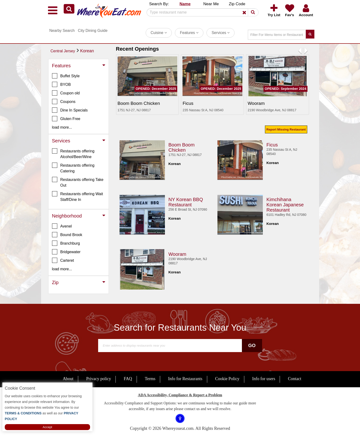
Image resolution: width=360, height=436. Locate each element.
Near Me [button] (211, 4)
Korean (87, 50)
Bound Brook (67, 234)
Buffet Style (66, 75)
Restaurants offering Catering (73, 168)
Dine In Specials (70, 110)
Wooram (177, 254)
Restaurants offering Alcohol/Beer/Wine (73, 153)
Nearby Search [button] (62, 31)
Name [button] (185, 4)
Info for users (263, 378)
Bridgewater (66, 251)
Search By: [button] (159, 4)
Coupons (64, 101)
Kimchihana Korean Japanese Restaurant (285, 205)
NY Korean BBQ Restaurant (185, 202)
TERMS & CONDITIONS (23, 413)
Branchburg (66, 243)
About (68, 378)
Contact (294, 378)
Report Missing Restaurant (286, 129)
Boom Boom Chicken (181, 147)
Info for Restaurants (185, 378)
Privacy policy (98, 378)
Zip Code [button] (237, 4)
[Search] (201, 12)
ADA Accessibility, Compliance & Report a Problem (180, 395)
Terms (150, 378)
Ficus (272, 144)
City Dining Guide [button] (93, 31)
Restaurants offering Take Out (78, 182)
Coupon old (66, 93)
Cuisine (159, 33)
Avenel (62, 226)
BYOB (61, 84)
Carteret (63, 260)
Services (220, 33)
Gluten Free (66, 118)
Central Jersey (63, 51)
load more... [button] (62, 127)
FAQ (128, 378)
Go (251, 345)
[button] (69, 9)
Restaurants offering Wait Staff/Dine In (77, 196)
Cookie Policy (227, 378)
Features (189, 33)
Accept (47, 427)
